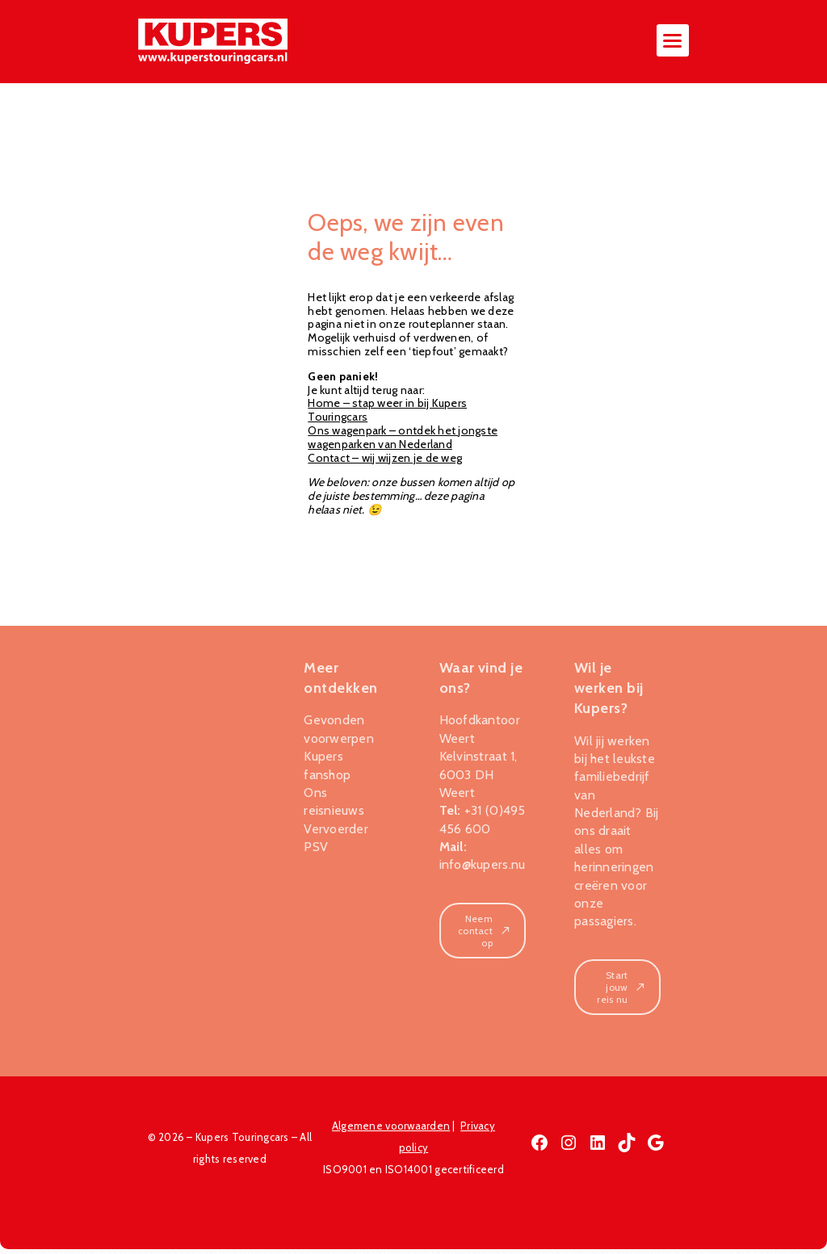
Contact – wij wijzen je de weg (385, 462)
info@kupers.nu (482, 868)
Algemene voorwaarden (391, 1130)
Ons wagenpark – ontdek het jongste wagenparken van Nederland (402, 441)
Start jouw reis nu (621, 991)
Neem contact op (484, 934)
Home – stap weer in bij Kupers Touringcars (387, 415)
